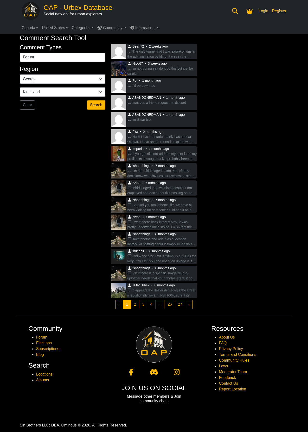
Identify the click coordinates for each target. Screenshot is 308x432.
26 (170, 304)
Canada (28, 28)
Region (29, 69)
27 (180, 304)
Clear (27, 105)
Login (263, 11)
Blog (40, 354)
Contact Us (228, 383)
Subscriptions (47, 349)
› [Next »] (188, 304)
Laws (223, 366)
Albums (42, 380)
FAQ (223, 343)
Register (279, 11)
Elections (44, 343)
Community (110, 28)
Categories (81, 28)
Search (96, 105)
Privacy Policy (231, 349)
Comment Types (41, 47)
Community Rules (234, 360)
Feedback (227, 378)
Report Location (232, 389)
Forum (41, 337)
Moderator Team (233, 372)
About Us (227, 337)
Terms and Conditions (237, 354)
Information (143, 28)
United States (53, 28)
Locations (44, 374)
